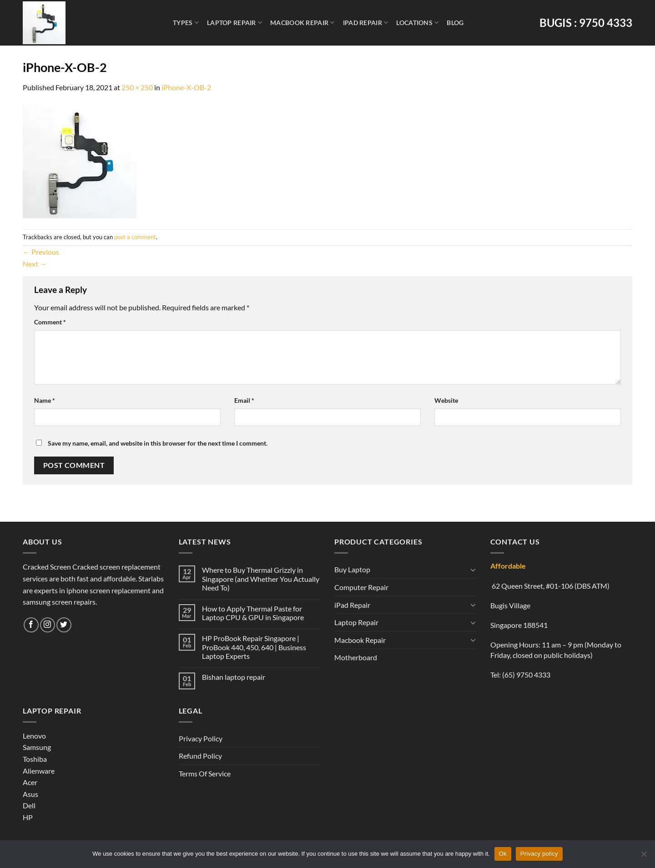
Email (244, 400)
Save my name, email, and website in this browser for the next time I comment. (157, 443)
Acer (30, 782)
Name (44, 400)
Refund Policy (200, 755)
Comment (50, 322)
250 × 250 (137, 87)
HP (28, 817)
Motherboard (355, 657)
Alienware (39, 770)
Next (35, 263)
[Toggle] (473, 569)
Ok (503, 853)
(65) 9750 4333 (526, 674)
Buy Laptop (352, 569)
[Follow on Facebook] (31, 624)
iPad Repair (365, 22)
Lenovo (34, 735)
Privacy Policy (200, 738)
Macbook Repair (302, 22)
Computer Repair (361, 587)
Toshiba (35, 759)
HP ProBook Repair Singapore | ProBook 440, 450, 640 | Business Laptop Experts (254, 647)
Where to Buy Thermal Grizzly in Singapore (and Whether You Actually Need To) (260, 578)
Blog (455, 22)
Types (186, 22)
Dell (29, 805)
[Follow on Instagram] (47, 624)
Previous (41, 251)
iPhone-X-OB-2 (186, 87)
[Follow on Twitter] (63, 624)
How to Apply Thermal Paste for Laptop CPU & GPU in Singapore (253, 612)
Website (446, 400)
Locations (417, 22)
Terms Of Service (205, 773)
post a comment (135, 237)
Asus (30, 794)
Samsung (37, 747)
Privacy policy (539, 853)
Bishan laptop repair (233, 677)
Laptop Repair (234, 22)
